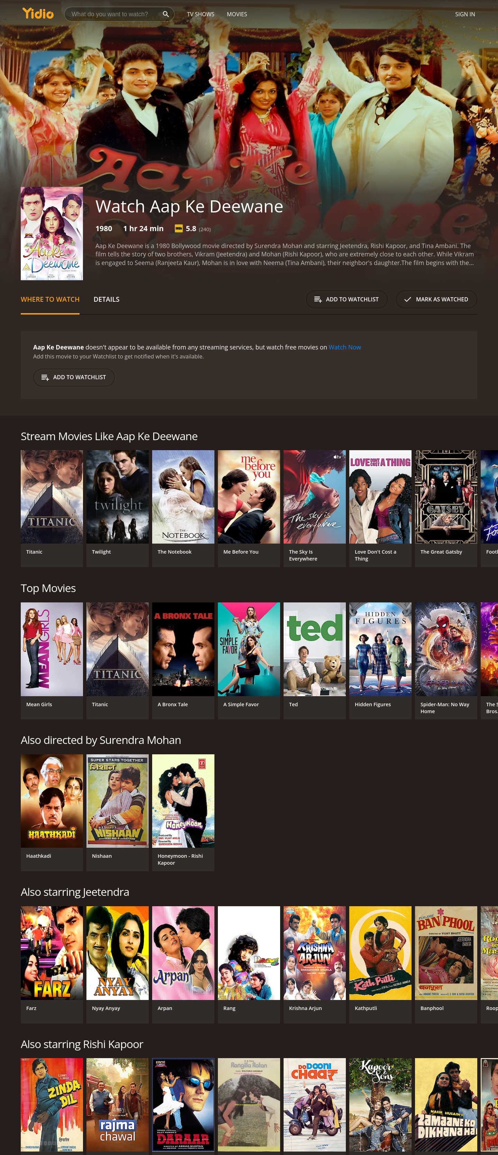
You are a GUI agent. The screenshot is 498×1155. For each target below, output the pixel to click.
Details (106, 299)
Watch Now (345, 347)
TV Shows (200, 14)
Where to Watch (50, 299)
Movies (237, 14)
